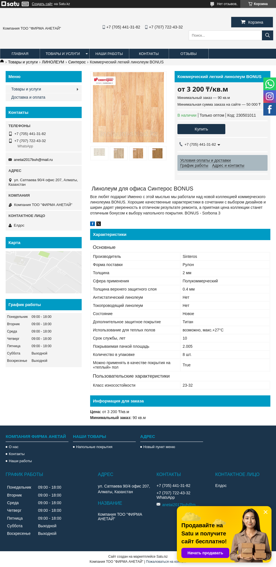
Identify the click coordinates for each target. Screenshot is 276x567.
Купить (201, 129)
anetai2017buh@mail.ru (33, 160)
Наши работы (109, 54)
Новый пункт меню (159, 447)
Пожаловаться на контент (166, 562)
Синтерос (77, 62)
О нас (14, 447)
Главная (20, 54)
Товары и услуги (63, 54)
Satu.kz (162, 557)
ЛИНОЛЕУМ (53, 62)
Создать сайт (42, 4)
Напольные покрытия (94, 447)
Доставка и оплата (28, 97)
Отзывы (189, 54)
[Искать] (267, 35)
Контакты (149, 54)
